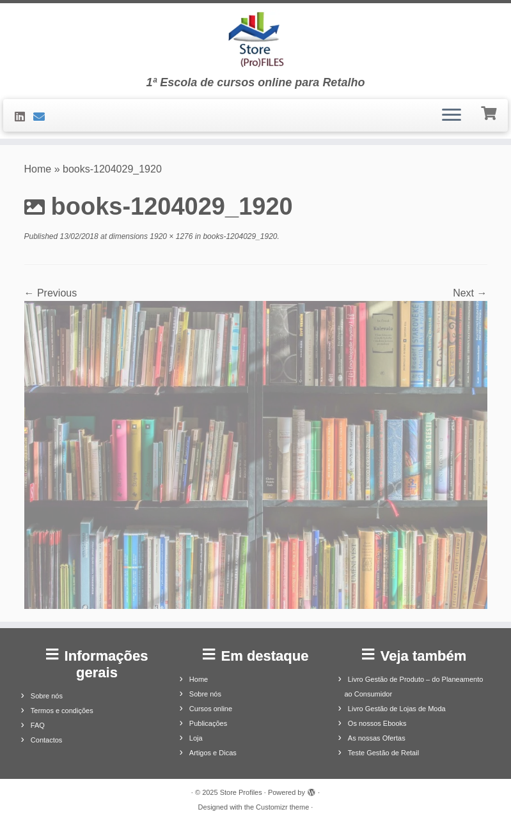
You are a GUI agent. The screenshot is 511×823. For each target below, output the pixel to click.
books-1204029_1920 (239, 236)
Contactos (47, 740)
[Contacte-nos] (43, 117)
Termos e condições (62, 710)
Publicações (208, 723)
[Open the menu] (451, 115)
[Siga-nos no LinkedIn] (24, 117)
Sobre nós (47, 696)
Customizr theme (282, 807)
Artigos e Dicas (213, 753)
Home (38, 169)
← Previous (50, 293)
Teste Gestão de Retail (383, 753)
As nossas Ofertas (376, 738)
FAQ (38, 725)
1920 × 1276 (170, 236)
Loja (196, 738)
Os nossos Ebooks (377, 723)
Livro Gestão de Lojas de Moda (397, 708)
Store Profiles (241, 792)
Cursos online (210, 708)
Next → (470, 293)
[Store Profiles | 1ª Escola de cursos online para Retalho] (255, 40)
